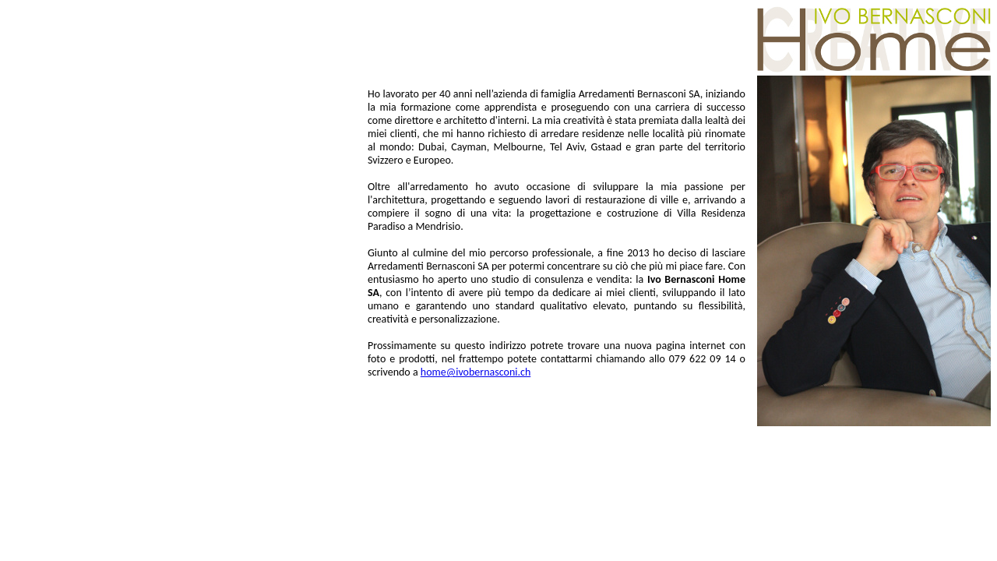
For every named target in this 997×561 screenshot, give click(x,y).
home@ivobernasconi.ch (476, 372)
